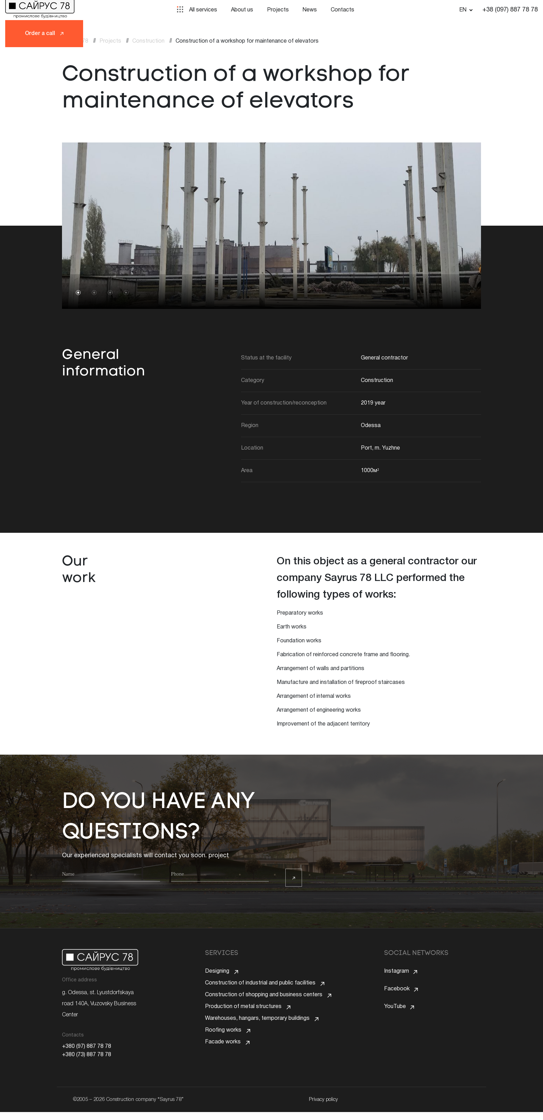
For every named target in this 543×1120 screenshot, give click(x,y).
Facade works (223, 1062)
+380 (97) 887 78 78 (86, 1046)
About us (242, 10)
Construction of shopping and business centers (263, 1001)
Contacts (342, 10)
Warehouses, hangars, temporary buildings (257, 1032)
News (310, 10)
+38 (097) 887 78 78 (510, 10)
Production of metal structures (243, 1017)
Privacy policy (321, 1107)
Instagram (396, 971)
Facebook (397, 986)
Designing (217, 971)
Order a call (44, 33)
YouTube (395, 1001)
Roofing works (223, 1047)
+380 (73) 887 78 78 (86, 1054)
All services (203, 10)
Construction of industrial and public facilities (260, 986)
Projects (278, 10)
